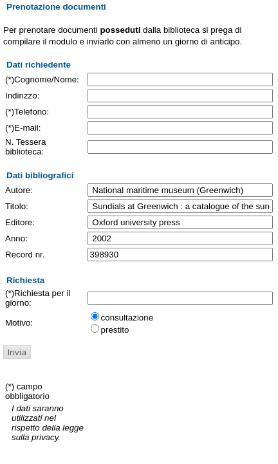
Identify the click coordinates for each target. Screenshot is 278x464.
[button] (17, 352)
